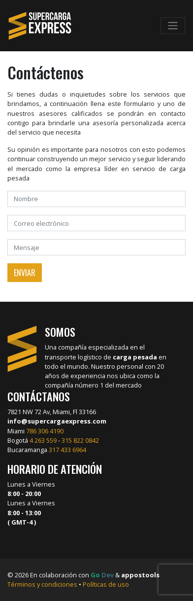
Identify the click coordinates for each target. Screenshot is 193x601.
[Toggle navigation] (173, 25)
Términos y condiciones (42, 584)
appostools (140, 574)
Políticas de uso (106, 584)
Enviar (24, 273)
